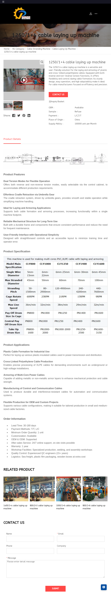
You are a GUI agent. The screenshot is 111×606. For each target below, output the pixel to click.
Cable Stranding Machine (38, 49)
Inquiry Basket (56, 101)
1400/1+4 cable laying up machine (15, 507)
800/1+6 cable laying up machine (94, 507)
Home (7, 49)
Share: (7, 115)
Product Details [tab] (12, 139)
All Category (18, 49)
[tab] (8, 105)
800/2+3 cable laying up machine (41, 507)
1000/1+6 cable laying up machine (68, 507)
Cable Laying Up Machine (64, 49)
